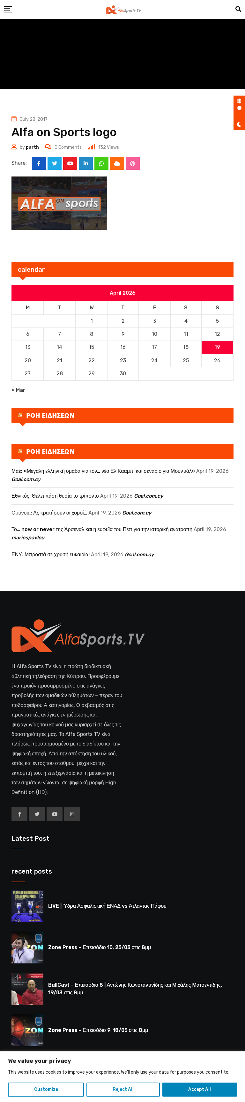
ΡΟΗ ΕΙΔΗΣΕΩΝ (50, 415)
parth (32, 147)
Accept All (199, 1089)
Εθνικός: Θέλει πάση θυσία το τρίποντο (55, 496)
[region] (122, 1076)
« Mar (18, 390)
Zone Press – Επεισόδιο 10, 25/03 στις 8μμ (99, 947)
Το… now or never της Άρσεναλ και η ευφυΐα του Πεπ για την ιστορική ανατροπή (101, 529)
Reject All (123, 1089)
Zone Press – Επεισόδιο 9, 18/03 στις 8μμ (98, 1030)
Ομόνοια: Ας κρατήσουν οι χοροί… (49, 513)
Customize (46, 1089)
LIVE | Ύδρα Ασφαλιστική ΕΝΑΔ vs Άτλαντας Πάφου (107, 906)
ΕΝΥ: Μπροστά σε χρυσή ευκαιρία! (50, 554)
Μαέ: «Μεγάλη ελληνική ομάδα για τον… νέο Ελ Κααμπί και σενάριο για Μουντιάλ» (103, 471)
